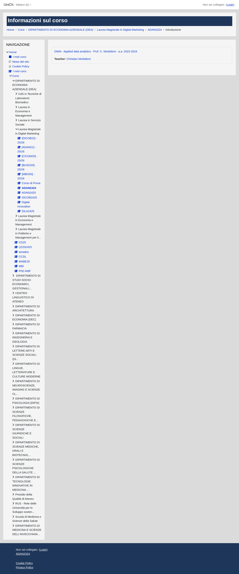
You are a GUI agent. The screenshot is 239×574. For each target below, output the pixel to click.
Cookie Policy (24, 563)
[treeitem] (24, 293)
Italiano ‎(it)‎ (22, 4)
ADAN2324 (155, 29)
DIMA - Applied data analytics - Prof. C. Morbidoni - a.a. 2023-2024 (95, 51)
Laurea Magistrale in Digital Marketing (120, 29)
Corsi (21, 29)
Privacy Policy (24, 567)
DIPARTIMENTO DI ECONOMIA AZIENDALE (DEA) (60, 29)
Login (230, 4)
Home (10, 29)
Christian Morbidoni (79, 58)
